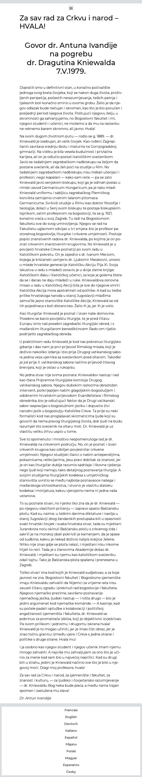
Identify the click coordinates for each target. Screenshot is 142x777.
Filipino (71, 744)
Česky (71, 772)
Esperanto (71, 765)
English (71, 717)
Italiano (71, 731)
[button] (71, 8)
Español (71, 737)
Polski (71, 751)
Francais (71, 710)
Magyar (71, 758)
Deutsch (71, 724)
